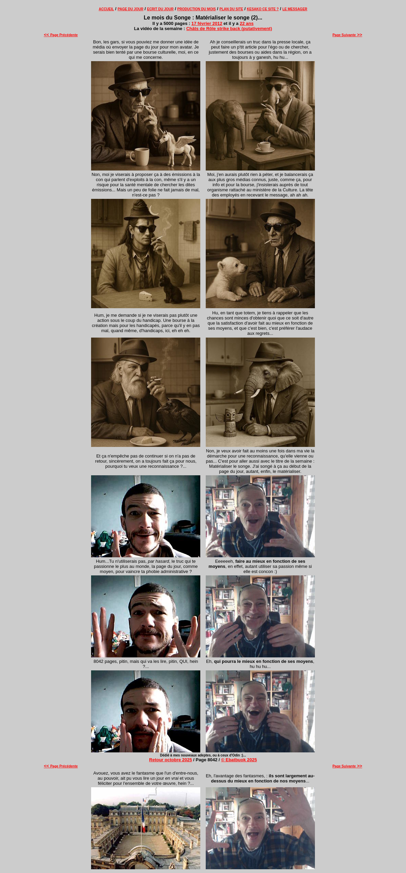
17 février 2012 (206, 23)
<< (47, 34)
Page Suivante (347, 35)
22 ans (246, 23)
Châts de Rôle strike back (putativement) (229, 28)
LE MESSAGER (294, 9)
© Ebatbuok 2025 (239, 759)
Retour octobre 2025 (170, 759)
